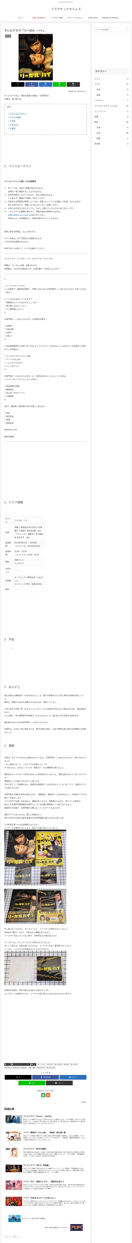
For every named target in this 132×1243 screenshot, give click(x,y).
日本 (34, 1064)
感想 (12, 128)
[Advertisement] (45, 150)
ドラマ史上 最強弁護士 (45, 1064)
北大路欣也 (58, 1064)
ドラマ (7, 1064)
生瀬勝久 (33, 1067)
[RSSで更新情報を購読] (48, 1095)
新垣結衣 (16, 1067)
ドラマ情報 (15, 117)
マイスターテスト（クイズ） (21, 1064)
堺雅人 (67, 1064)
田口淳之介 (42, 1067)
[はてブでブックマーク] (45, 84)
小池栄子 (74, 1064)
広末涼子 (8, 1067)
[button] (73, 84)
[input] (111, 29)
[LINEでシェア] (59, 84)
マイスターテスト (18, 114)
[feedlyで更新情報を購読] (43, 1095)
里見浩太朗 (51, 1067)
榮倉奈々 (24, 1067)
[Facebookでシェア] (31, 84)
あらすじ (14, 125)
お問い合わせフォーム (17, 215)
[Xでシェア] (17, 84)
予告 (12, 121)
